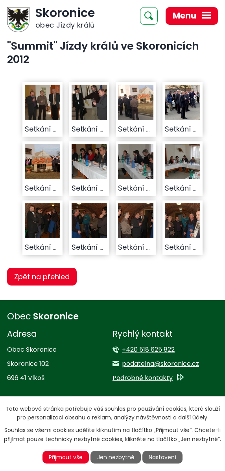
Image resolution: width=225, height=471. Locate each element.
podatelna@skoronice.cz (160, 363)
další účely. (193, 417)
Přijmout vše (66, 457)
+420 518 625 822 (148, 349)
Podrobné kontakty (142, 377)
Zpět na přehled (42, 277)
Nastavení (162, 457)
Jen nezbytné (116, 457)
